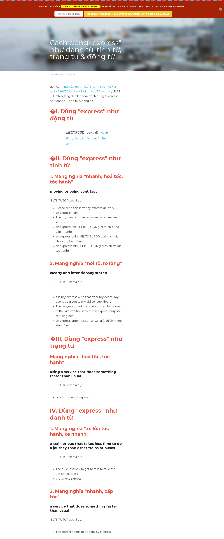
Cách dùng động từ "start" (74, 489)
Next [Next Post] (117, 485)
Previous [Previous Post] (56, 485)
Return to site (59, 503)
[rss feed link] (172, 503)
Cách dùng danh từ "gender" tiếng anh (140, 491)
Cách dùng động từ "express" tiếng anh (128, 121)
